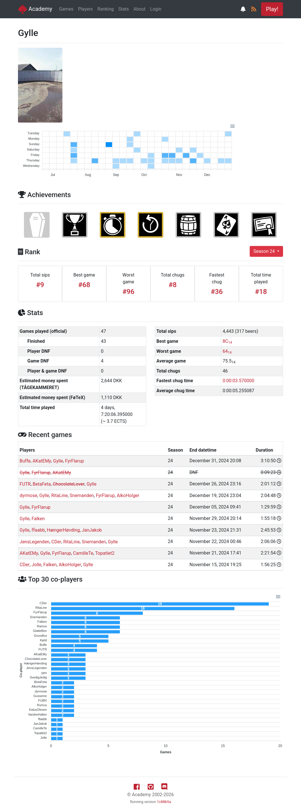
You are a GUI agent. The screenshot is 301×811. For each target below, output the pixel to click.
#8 (172, 285)
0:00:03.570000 (238, 380)
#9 (40, 285)
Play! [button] (272, 9)
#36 (217, 292)
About (139, 9)
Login (155, 9)
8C (227, 341)
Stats (123, 9)
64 (227, 351)
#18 (261, 292)
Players (85, 9)
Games (66, 9)
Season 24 (264, 251)
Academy (35, 9)
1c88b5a (164, 802)
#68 (84, 285)
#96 (129, 292)
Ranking (105, 9)
